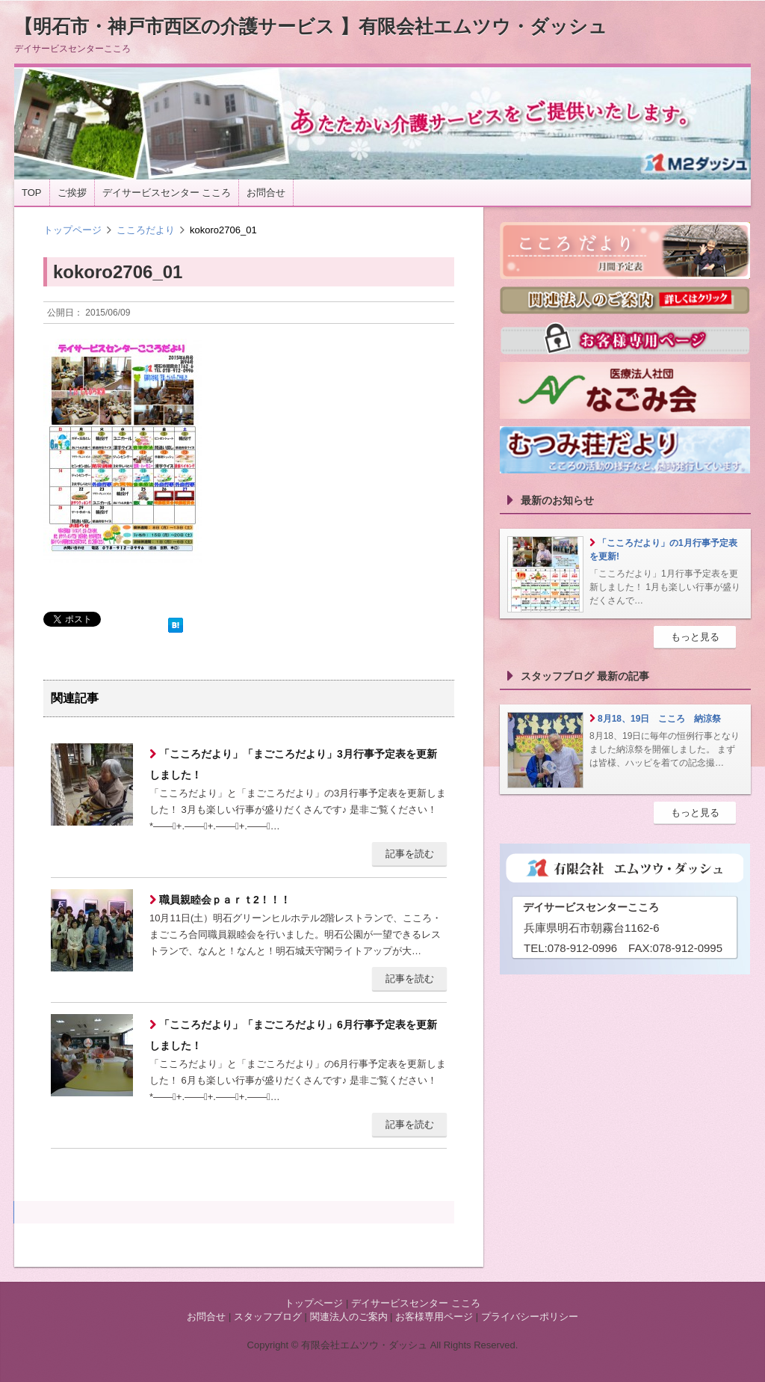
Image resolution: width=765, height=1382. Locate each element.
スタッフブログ (268, 1316)
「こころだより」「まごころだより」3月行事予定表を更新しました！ (293, 764)
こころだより (146, 230)
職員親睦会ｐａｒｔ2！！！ (223, 900)
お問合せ (266, 192)
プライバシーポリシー (529, 1316)
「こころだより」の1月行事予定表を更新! (663, 550)
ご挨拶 (72, 192)
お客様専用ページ (434, 1316)
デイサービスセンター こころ (167, 192)
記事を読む (409, 853)
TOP (32, 192)
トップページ (72, 230)
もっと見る (695, 636)
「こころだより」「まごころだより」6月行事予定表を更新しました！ (293, 1035)
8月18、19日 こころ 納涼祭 (659, 718)
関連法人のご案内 (349, 1316)
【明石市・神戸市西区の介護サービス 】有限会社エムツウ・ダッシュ (310, 26)
